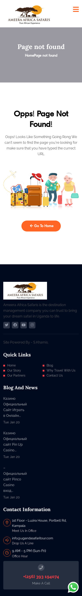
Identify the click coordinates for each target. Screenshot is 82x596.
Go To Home (41, 226)
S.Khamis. (41, 342)
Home (29, 56)
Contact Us (55, 375)
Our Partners (16, 375)
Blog (50, 365)
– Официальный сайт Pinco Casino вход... (13, 479)
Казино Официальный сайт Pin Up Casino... (13, 441)
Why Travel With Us (61, 370)
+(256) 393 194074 (41, 576)
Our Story (14, 370)
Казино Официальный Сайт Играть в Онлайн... (13, 407)
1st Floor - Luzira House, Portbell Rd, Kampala (39, 523)
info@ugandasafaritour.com (32, 538)
